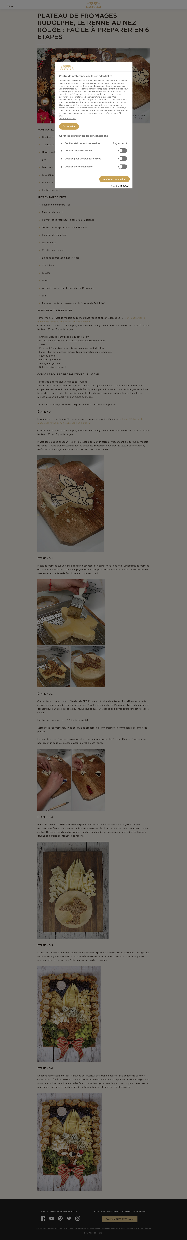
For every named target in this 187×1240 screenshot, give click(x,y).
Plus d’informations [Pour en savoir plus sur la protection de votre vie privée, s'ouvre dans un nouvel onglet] (67, 119)
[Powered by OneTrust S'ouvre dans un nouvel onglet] (121, 186)
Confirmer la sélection (114, 179)
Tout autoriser (69, 126)
